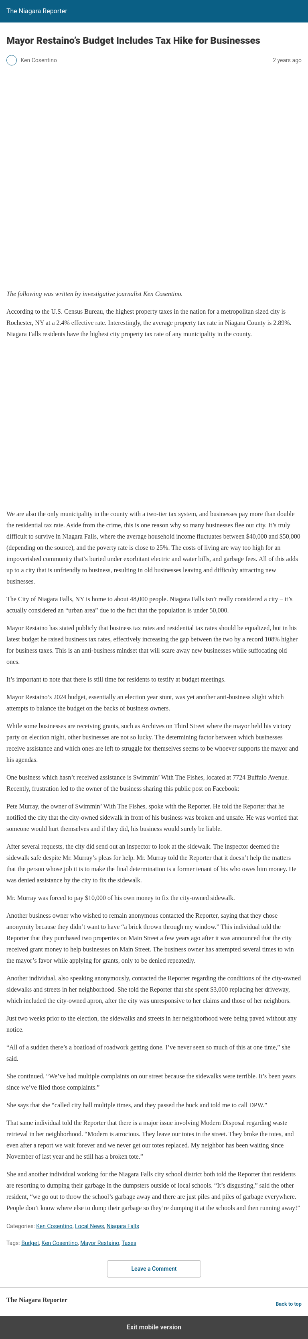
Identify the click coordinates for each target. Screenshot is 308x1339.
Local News (89, 1226)
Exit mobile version (154, 1327)
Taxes (129, 1243)
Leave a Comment (154, 1269)
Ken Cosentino (54, 1226)
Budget (30, 1243)
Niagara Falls (123, 1226)
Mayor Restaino (99, 1243)
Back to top (289, 1304)
